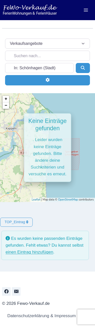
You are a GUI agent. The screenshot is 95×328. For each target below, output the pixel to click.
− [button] (6, 106)
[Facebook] (6, 291)
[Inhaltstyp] (47, 44)
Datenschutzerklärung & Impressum (40, 315)
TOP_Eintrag (16, 222)
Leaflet (36, 200)
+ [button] (6, 99)
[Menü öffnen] (85, 10)
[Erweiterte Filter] (47, 80)
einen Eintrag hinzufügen (29, 252)
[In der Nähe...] (39, 68)
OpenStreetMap (68, 200)
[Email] (16, 291)
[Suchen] (83, 68)
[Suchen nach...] (47, 56)
